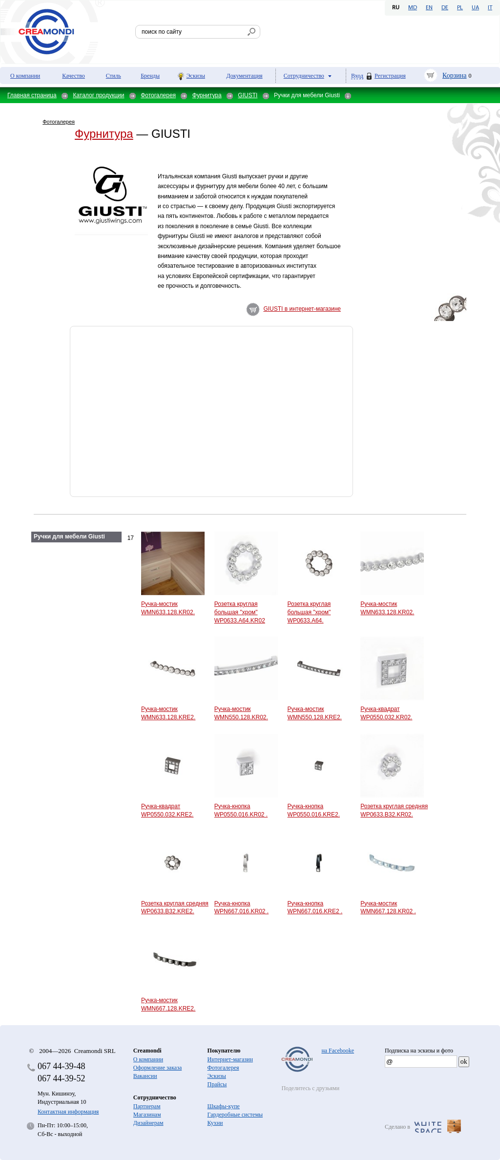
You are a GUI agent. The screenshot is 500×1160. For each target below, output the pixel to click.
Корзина (454, 75)
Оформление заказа (157, 1067)
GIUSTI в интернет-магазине (302, 308)
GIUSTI (247, 95)
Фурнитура (207, 95)
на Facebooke (337, 1050)
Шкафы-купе (224, 1106)
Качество (73, 75)
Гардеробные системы (235, 1114)
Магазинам (147, 1114)
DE (444, 8)
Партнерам (147, 1106)
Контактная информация (68, 1111)
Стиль (113, 75)
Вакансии (145, 1076)
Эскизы (196, 75)
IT (490, 8)
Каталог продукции (98, 95)
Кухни (215, 1122)
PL (460, 8)
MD (412, 8)
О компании (25, 75)
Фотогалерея (158, 95)
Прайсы (217, 1084)
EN (429, 8)
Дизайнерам (148, 1122)
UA (475, 8)
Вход (357, 76)
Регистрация (390, 75)
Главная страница (32, 95)
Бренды (150, 75)
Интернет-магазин (230, 1059)
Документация (245, 75)
